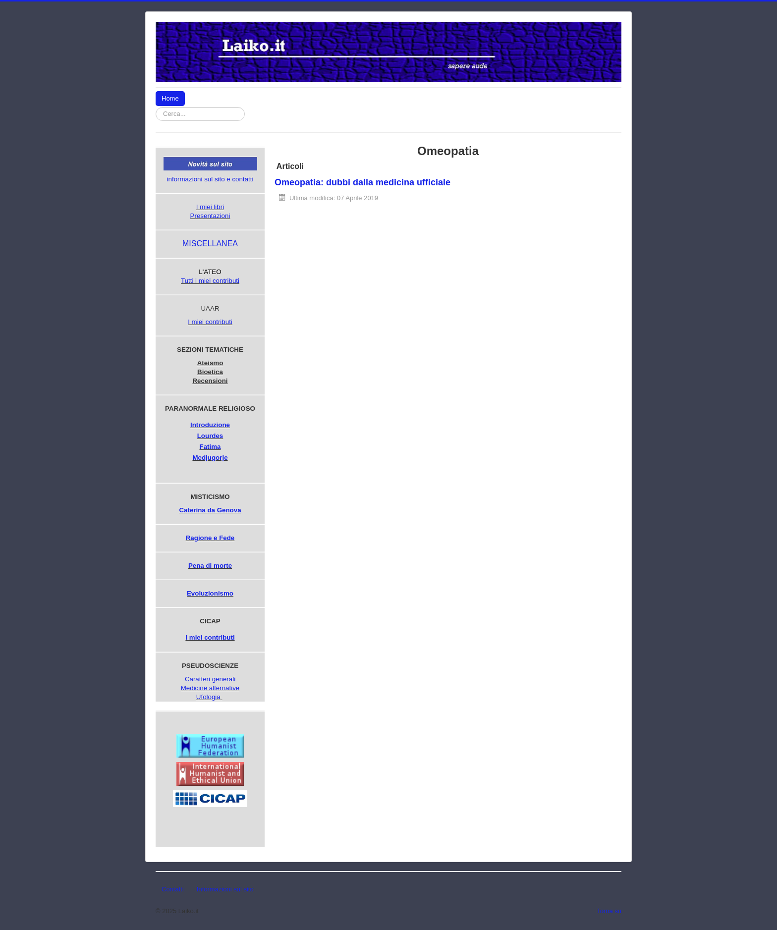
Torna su (609, 911)
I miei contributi (210, 322)
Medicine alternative (210, 688)
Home (170, 98)
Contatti (173, 889)
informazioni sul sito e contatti (210, 179)
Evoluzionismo (210, 593)
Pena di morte (210, 565)
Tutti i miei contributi (210, 280)
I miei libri (210, 207)
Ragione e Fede (210, 538)
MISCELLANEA (210, 243)
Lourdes (210, 435)
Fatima (210, 446)
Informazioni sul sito (225, 889)
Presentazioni (210, 215)
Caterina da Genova (210, 510)
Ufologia (208, 697)
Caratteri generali (210, 679)
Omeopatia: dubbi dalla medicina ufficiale (362, 182)
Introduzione (210, 425)
